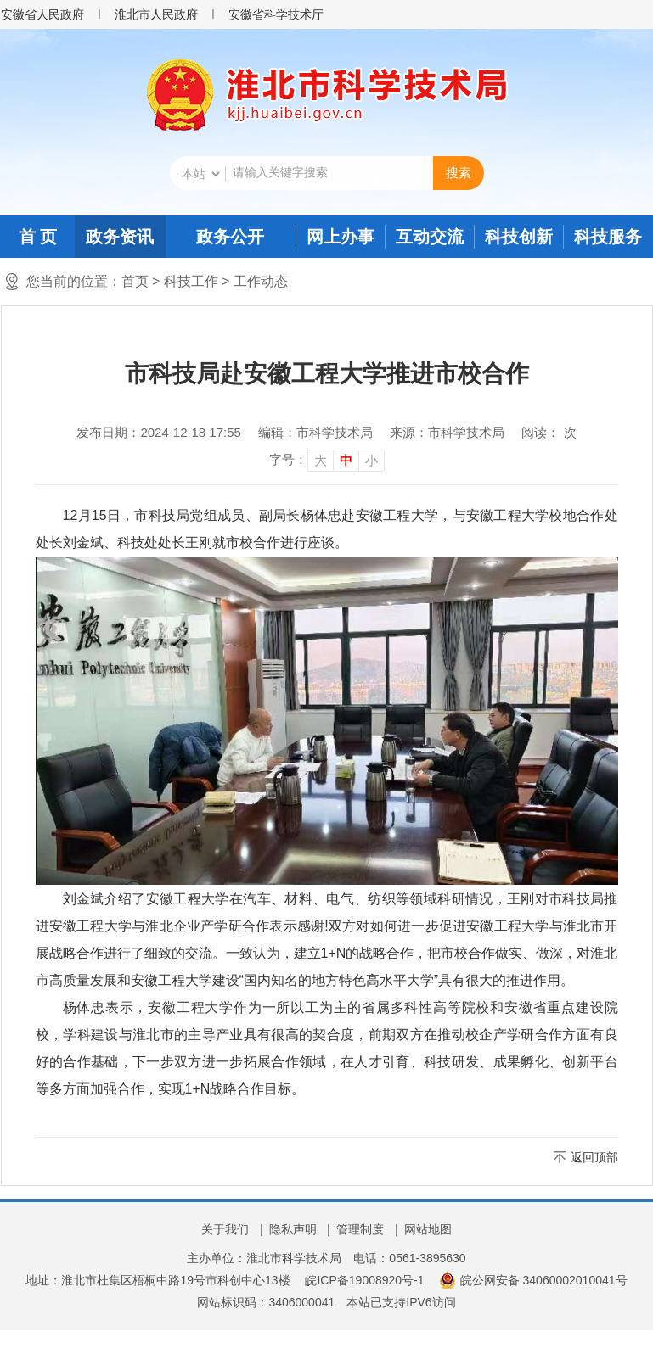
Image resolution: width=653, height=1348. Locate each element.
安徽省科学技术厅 (276, 14)
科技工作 (191, 281)
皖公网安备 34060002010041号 (533, 1280)
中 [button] (346, 460)
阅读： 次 (548, 432)
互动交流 (430, 236)
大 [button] (320, 460)
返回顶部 (594, 1157)
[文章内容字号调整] (327, 459)
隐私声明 (293, 1229)
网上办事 (340, 236)
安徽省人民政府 (42, 14)
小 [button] (371, 460)
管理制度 (360, 1229)
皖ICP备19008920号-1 (364, 1280)
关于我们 (225, 1229)
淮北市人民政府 (156, 14)
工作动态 (261, 281)
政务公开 (230, 236)
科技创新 (519, 236)
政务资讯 (120, 236)
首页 (135, 281)
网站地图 (428, 1229)
